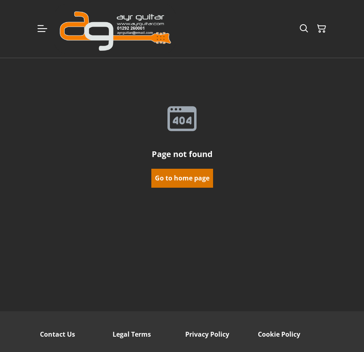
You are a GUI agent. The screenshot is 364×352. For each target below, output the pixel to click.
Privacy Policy (207, 334)
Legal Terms (132, 334)
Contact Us (57, 334)
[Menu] (42, 29)
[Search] (304, 29)
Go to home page (182, 178)
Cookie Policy (279, 334)
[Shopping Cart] (322, 29)
